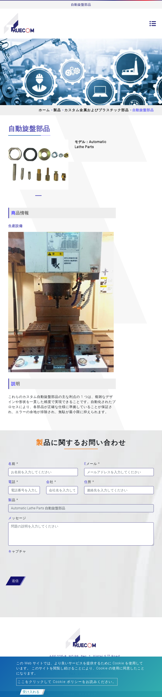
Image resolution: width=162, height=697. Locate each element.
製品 (57, 110)
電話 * (13, 482)
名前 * (13, 464)
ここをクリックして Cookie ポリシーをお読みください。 (67, 682)
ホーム (44, 110)
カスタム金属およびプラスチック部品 (96, 110)
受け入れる (31, 692)
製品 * (13, 500)
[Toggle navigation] (153, 23)
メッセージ (17, 518)
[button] (10, 168)
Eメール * (92, 464)
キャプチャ (17, 551)
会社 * (51, 482)
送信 (15, 581)
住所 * (89, 482)
